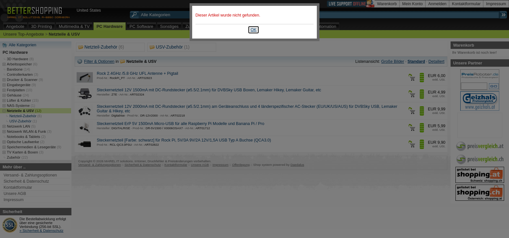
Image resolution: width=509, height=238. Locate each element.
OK (253, 30)
